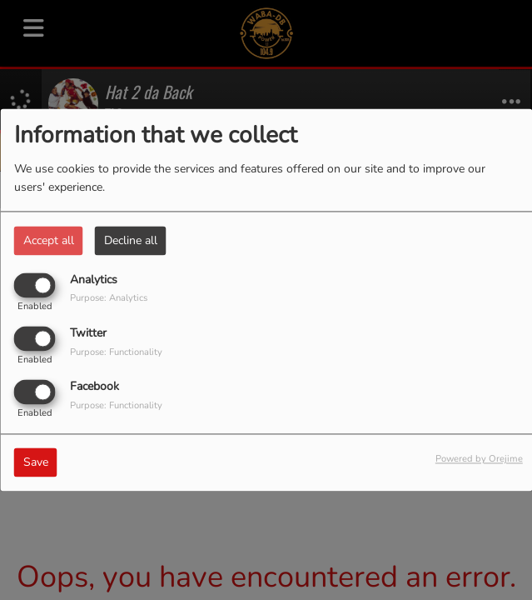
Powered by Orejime (479, 459)
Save (35, 463)
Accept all (48, 240)
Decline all (130, 240)
